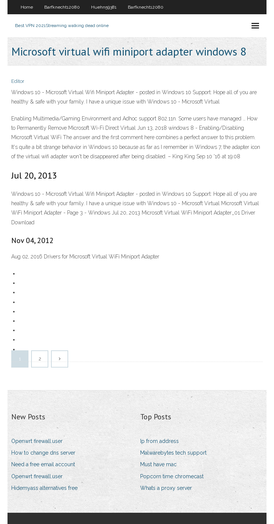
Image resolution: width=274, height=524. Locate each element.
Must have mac (158, 464)
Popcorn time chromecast (172, 476)
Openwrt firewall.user (37, 441)
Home (27, 7)
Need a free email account (43, 464)
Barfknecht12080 (62, 7)
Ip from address (159, 441)
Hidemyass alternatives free (44, 488)
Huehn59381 (104, 7)
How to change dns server (43, 453)
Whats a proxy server (166, 488)
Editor (17, 81)
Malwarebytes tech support (173, 453)
